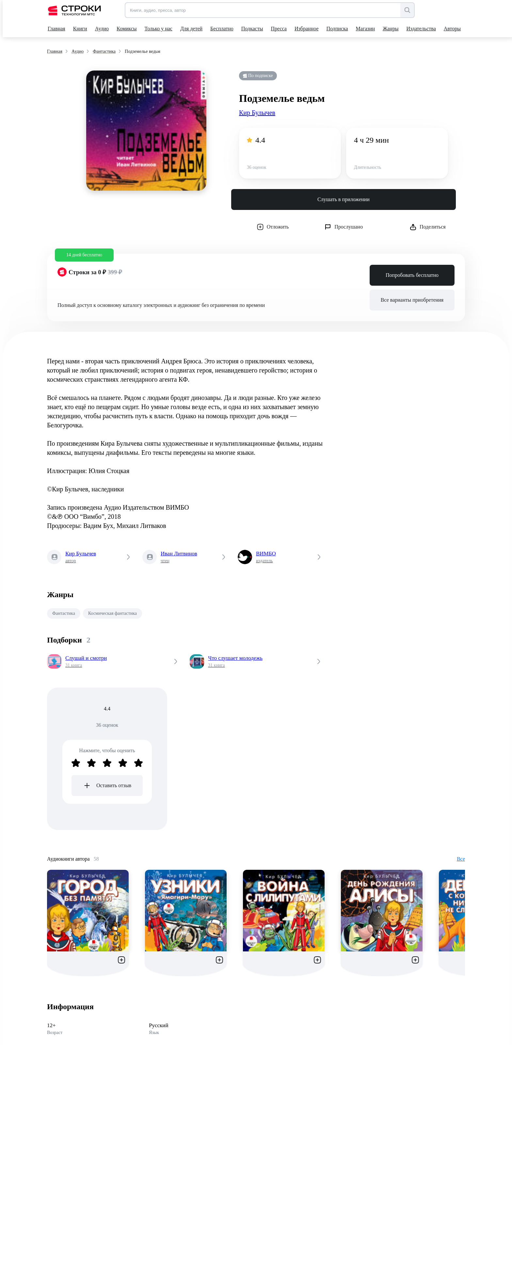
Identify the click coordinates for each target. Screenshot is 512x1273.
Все (461, 859)
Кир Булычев (257, 112)
